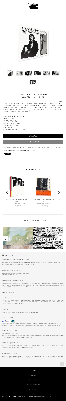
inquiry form (7, 148)
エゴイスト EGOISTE (20, 16)
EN (62, 102)
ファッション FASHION (9, 16)
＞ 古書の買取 (33, 375)
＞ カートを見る (33, 389)
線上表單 (33, 150)
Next (58, 192)
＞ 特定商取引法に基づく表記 (33, 384)
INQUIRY (33, 136)
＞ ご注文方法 (33, 370)
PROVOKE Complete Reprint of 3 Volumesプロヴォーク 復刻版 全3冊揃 (17, 201)
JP (59, 102)
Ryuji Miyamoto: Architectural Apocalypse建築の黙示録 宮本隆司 (43, 201)
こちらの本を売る (33, 142)
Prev (7, 192)
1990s (6, 18)
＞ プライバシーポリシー (33, 380)
